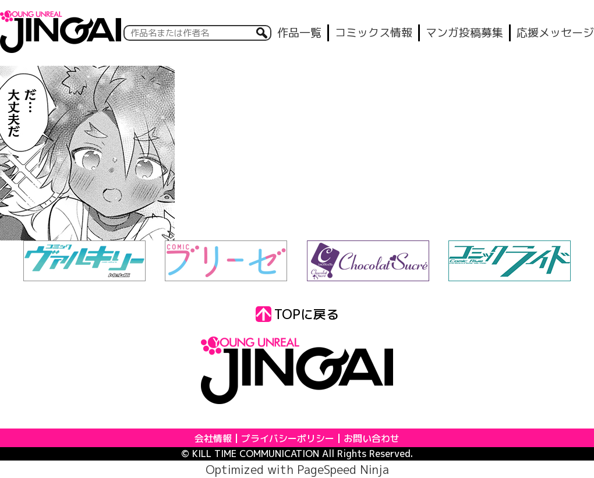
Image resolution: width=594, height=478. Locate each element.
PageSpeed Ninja (343, 469)
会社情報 (213, 438)
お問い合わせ (371, 438)
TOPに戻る (297, 314)
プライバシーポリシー (287, 438)
